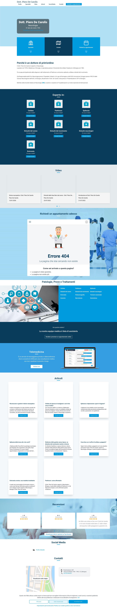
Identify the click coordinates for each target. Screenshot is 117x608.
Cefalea (62, 288)
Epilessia (92, 288)
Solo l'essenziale (58, 601)
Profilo (20, 4)
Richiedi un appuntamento (74, 4)
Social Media (52, 4)
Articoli (43, 4)
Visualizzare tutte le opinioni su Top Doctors (58, 534)
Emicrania (63, 295)
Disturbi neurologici (96, 291)
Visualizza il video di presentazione (33, 30)
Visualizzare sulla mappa (40, 578)
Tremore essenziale (96, 295)
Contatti (61, 4)
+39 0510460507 (67, 573)
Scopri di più (30, 116)
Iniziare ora (36, 366)
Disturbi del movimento (82, 291)
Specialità (27, 4)
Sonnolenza (93, 298)
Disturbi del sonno (65, 291)
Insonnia (62, 298)
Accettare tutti (78, 601)
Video (35, 4)
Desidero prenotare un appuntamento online (58, 337)
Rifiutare (38, 601)
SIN (43, 83)
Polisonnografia (80, 295)
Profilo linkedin (40, 550)
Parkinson (78, 288)
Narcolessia (78, 298)
